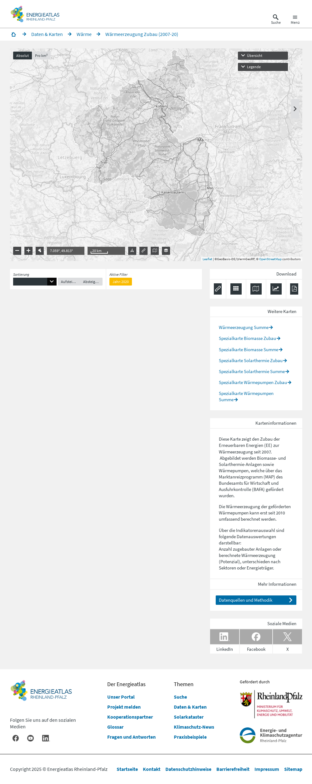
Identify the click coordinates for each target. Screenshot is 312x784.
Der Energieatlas (126, 684)
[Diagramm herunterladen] (276, 289)
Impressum (266, 769)
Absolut (22, 55)
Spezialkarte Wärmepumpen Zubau (253, 382)
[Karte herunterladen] (256, 289)
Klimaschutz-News (194, 727)
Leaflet (207, 259)
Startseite (127, 769)
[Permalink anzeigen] (218, 289)
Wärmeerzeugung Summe (244, 327)
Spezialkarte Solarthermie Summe (252, 371)
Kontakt (151, 769)
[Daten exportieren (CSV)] (236, 289)
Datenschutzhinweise (188, 769)
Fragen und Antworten (131, 737)
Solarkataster (189, 717)
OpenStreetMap (270, 259)
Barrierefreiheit (232, 769)
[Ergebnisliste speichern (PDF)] (294, 289)
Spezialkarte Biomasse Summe (248, 349)
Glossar (115, 727)
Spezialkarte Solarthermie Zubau (251, 360)
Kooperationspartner (130, 717)
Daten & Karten (190, 707)
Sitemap (293, 769)
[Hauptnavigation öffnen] (295, 20)
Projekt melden (124, 707)
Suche (180, 697)
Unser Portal (121, 697)
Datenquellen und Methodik (245, 600)
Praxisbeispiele (190, 737)
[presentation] (156, 154)
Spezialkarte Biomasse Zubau (247, 338)
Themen (184, 684)
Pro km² (41, 55)
